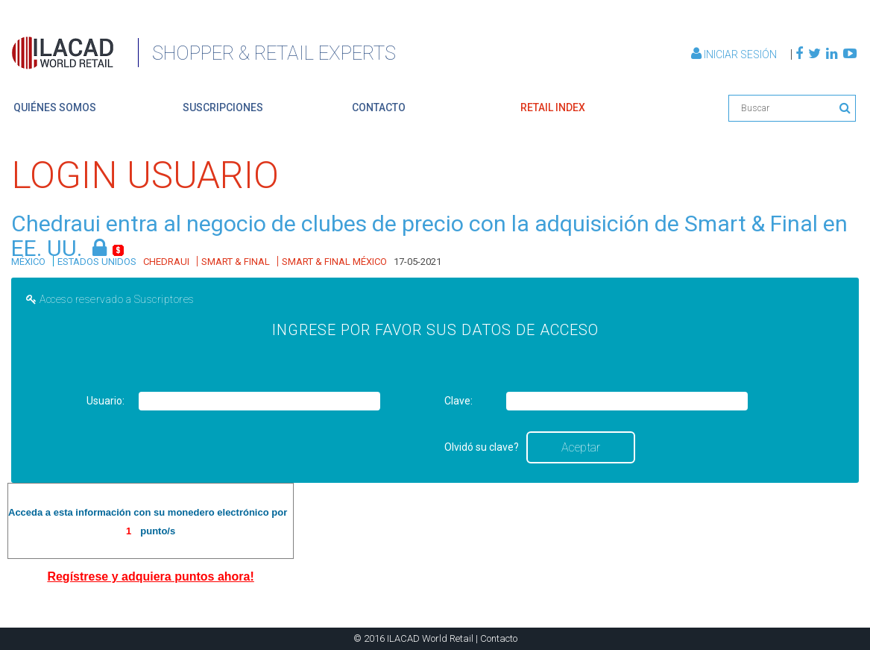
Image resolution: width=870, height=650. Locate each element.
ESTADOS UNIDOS (96, 261)
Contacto (498, 638)
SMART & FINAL (235, 261)
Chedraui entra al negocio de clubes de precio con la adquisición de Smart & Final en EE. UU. (429, 235)
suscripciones (223, 107)
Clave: (458, 401)
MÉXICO (28, 261)
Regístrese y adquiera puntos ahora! (150, 576)
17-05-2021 (417, 261)
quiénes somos (54, 107)
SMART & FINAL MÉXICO (334, 261)
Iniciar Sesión (735, 54)
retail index (552, 107)
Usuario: (105, 401)
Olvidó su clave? (481, 447)
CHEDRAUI (166, 261)
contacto (379, 107)
